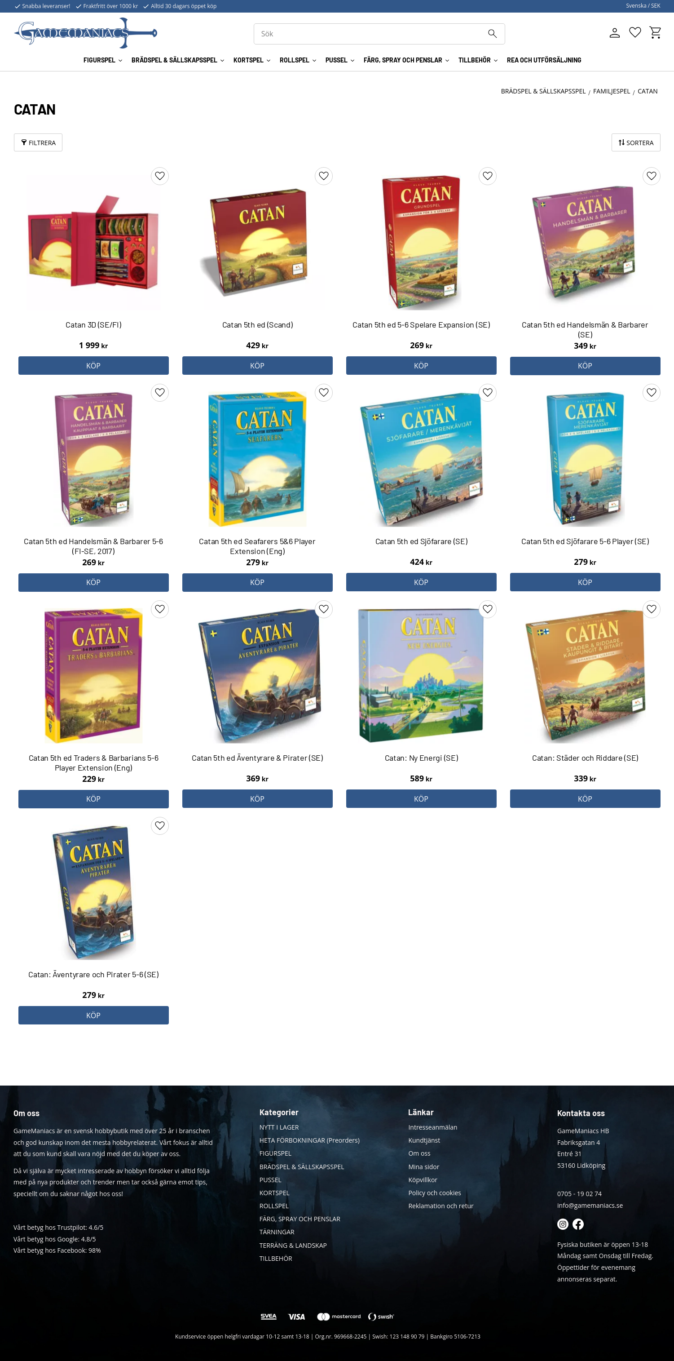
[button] (635, 34)
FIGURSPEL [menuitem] (99, 62)
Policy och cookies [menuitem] (434, 1192)
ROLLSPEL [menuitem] (294, 62)
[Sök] (497, 35)
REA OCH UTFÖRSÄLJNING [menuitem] (544, 62)
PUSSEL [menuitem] (337, 62)
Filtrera (42, 142)
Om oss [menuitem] (419, 1153)
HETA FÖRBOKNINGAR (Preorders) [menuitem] (310, 1140)
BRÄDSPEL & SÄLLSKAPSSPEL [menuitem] (174, 62)
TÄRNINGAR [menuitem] (277, 1232)
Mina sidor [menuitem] (423, 1166)
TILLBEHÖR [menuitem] (474, 62)
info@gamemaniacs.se (590, 1205)
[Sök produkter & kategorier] (384, 35)
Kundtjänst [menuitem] (424, 1140)
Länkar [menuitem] (421, 1112)
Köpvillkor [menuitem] (422, 1179)
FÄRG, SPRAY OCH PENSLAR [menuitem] (403, 62)
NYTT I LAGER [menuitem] (279, 1127)
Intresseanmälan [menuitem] (432, 1127)
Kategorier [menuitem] (279, 1112)
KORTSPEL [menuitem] (248, 62)
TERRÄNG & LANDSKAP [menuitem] (293, 1245)
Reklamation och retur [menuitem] (440, 1205)
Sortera (639, 142)
